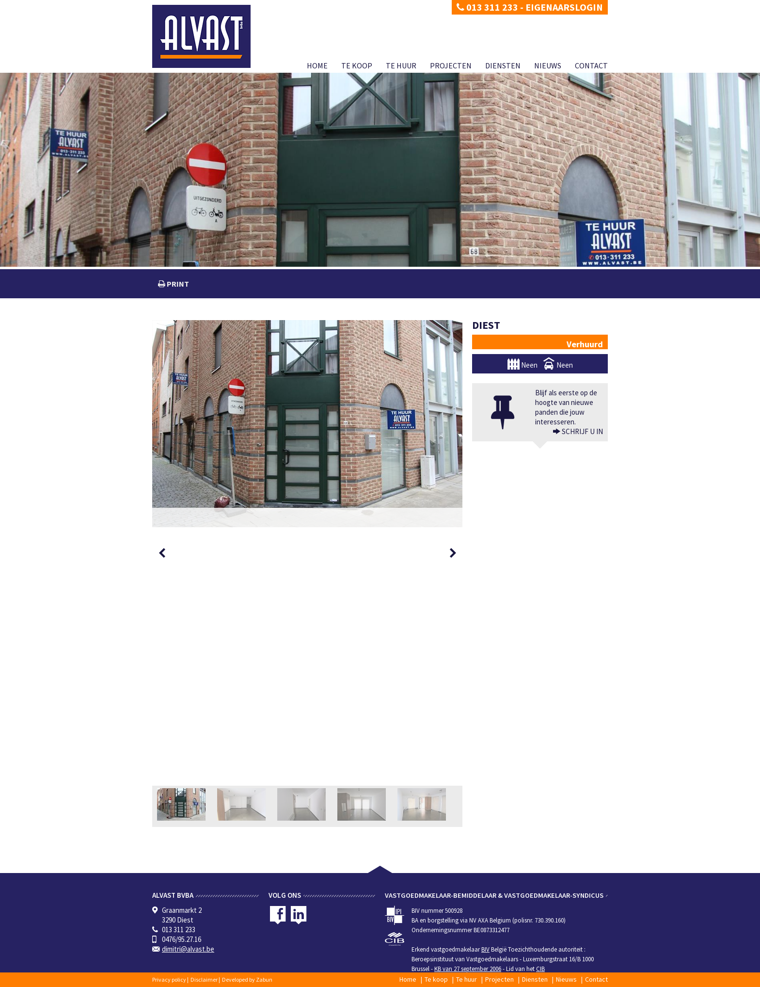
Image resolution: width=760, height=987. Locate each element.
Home (317, 65)
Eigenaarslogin (564, 7)
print (177, 284)
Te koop (356, 65)
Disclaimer (204, 979)
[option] (307, 423)
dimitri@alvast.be (188, 949)
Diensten (503, 65)
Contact (591, 65)
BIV (485, 949)
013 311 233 (487, 7)
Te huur (401, 65)
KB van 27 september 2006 (467, 969)
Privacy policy (169, 979)
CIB (540, 969)
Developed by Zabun (247, 979)
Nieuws (547, 65)
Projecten (451, 65)
